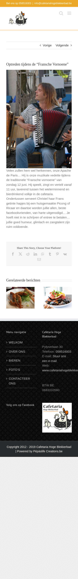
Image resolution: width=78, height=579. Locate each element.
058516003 (63, 351)
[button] (9, 298)
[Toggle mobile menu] (69, 13)
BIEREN (14, 360)
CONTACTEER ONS (19, 381)
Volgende (62, 45)
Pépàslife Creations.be (48, 451)
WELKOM (16, 342)
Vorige (47, 45)
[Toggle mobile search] (61, 13)
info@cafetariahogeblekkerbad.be (53, 3)
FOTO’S (14, 369)
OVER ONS (17, 351)
